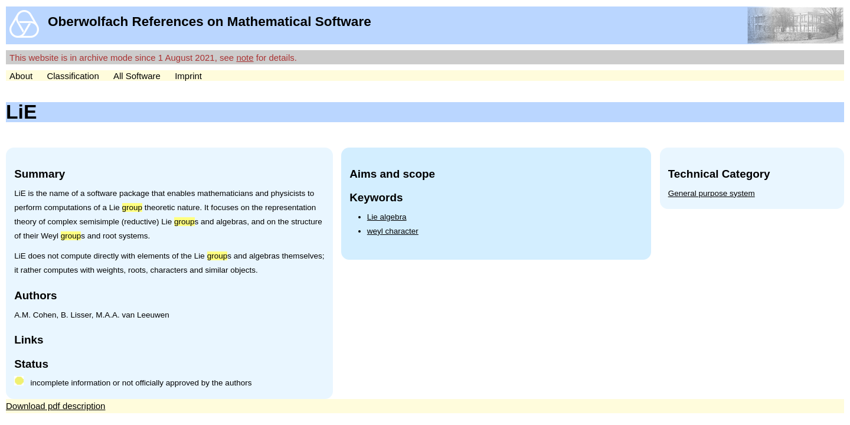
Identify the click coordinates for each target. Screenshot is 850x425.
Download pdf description (55, 406)
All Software (137, 76)
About (20, 76)
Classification (73, 76)
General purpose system (711, 193)
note (244, 58)
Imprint (188, 76)
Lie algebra (387, 216)
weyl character (393, 231)
